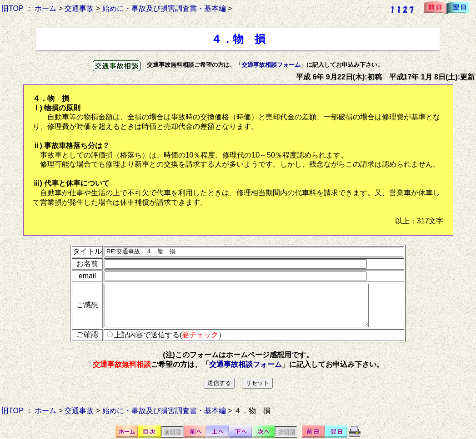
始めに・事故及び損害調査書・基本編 (164, 8)
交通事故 (79, 8)
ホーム (45, 8)
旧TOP (12, 8)
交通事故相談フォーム (271, 64)
